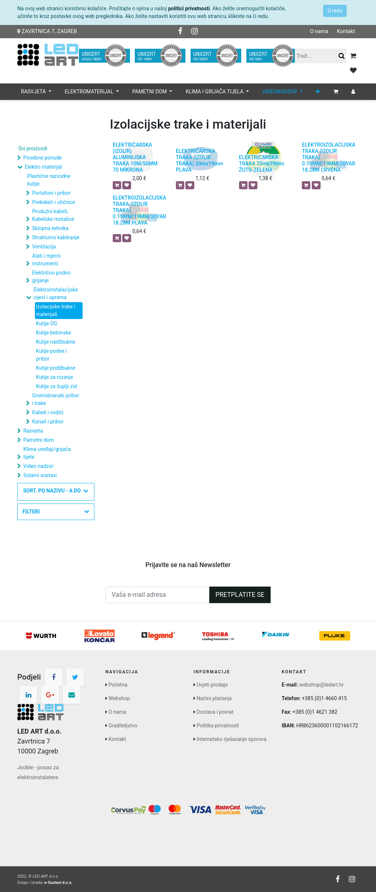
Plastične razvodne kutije (48, 180)
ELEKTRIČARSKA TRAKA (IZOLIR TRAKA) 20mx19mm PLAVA (199, 160)
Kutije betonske (53, 333)
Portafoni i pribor (51, 193)
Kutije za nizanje (54, 377)
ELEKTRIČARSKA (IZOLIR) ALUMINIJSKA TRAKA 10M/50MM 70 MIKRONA (135, 157)
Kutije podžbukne (55, 368)
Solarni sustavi (40, 475)
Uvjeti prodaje (212, 685)
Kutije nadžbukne (55, 342)
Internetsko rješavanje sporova (231, 739)
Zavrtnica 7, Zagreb (47, 31)
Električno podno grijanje (51, 276)
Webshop (119, 698)
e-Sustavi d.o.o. (58, 882)
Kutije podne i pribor (51, 355)
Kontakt (346, 31)
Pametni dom (38, 440)
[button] (317, 91)
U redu (335, 11)
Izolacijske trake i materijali (55, 310)
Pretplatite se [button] (240, 594)
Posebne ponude (42, 158)
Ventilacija (43, 247)
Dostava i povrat (214, 712)
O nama (319, 31)
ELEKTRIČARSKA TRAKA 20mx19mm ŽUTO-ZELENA (262, 163)
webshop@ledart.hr (321, 685)
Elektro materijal (43, 167)
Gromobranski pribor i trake (55, 399)
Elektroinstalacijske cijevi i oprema (55, 293)
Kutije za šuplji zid (56, 386)
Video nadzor (38, 466)
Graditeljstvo (122, 725)
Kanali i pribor (48, 421)
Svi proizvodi (32, 148)
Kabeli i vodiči (48, 412)
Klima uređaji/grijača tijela (46, 453)
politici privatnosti (189, 8)
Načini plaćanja (213, 698)
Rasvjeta (33, 431)
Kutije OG (46, 323)
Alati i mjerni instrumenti (46, 259)
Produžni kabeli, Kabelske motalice (53, 215)
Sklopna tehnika (50, 228)
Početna (117, 685)
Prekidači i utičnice (53, 202)
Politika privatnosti (217, 725)
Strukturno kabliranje (55, 237)
